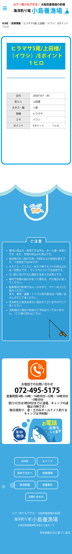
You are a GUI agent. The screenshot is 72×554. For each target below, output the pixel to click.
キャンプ (47, 461)
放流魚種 (25, 485)
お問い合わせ (36, 496)
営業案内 (47, 485)
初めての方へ (24, 473)
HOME (24, 461)
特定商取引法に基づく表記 (55, 532)
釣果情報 (16, 23)
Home (5, 23)
